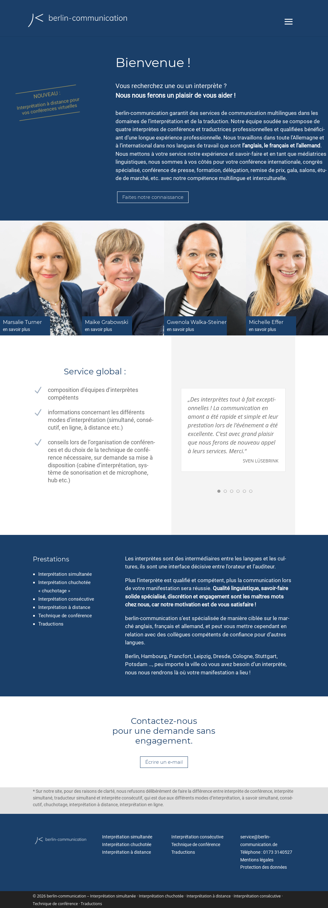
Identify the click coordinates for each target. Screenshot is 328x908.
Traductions (183, 852)
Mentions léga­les (256, 859)
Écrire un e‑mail (164, 762)
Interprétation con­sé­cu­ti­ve (66, 599)
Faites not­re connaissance (152, 197)
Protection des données (263, 867)
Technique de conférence (65, 616)
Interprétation (52, 607)
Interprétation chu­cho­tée (126, 844)
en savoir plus (16, 329)
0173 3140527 (277, 852)
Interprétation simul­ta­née (65, 574)
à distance (79, 607)
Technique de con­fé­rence (195, 844)
